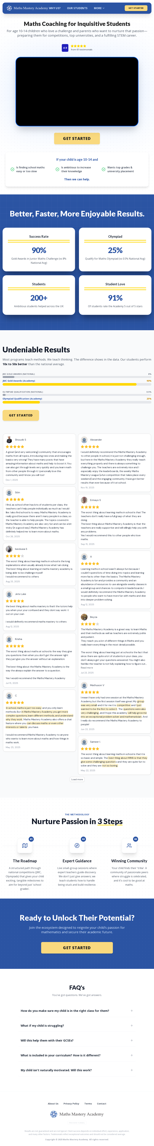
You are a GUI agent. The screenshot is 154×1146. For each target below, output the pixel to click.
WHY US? (55, 8)
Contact (101, 1103)
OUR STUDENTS (77, 8)
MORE (99, 8)
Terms (88, 1103)
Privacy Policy (71, 1103)
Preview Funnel (77, 1123)
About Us (53, 1103)
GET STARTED (136, 8)
